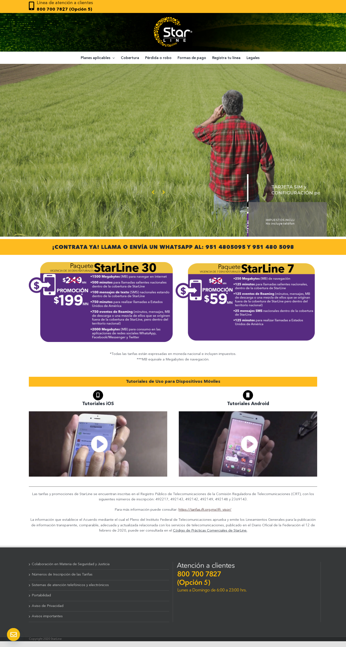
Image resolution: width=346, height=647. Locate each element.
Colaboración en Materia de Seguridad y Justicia (71, 564)
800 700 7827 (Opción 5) (64, 9)
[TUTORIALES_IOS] (98, 413)
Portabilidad (41, 595)
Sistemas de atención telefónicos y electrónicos (70, 585)
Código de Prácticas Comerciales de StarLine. (210, 531)
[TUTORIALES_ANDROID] (248, 413)
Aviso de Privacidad (47, 606)
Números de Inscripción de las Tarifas (62, 574)
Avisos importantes (47, 616)
